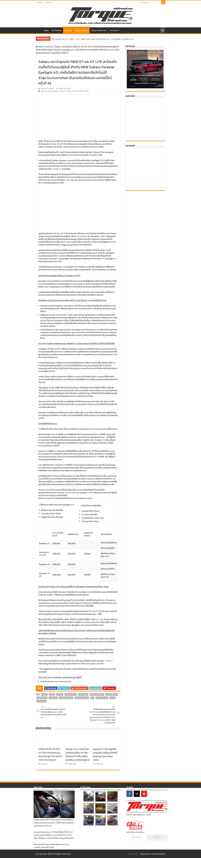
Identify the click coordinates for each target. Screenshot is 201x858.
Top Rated (137, 837)
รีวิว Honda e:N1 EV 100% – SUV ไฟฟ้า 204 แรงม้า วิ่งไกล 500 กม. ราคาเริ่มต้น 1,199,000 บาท (92, 39)
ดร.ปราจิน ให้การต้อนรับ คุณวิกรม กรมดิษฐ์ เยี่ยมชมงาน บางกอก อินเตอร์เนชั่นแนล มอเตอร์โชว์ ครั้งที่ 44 (54, 712)
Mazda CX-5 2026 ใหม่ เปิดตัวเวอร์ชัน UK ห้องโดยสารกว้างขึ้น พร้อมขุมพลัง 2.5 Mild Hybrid (77, 754)
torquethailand (82, 698)
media (45, 694)
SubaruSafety (112, 694)
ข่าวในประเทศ (42, 701)
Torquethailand (158, 853)
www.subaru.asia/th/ (94, 663)
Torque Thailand (47, 88)
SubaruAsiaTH (71, 694)
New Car (68, 30)
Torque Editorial (98, 30)
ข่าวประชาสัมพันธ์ (77, 91)
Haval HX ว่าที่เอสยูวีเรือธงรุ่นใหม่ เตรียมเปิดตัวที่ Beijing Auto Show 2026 (105, 754)
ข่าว (93, 698)
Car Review (57, 30)
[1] (78, 275)
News (46, 30)
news (52, 694)
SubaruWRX (42, 698)
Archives (114, 30)
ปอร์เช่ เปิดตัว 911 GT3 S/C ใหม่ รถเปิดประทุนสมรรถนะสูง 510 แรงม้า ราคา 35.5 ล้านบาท (50, 754)
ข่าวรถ (86, 91)
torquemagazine (66, 698)
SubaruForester (97, 694)
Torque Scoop (81, 30)
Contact (48, 2)
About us (40, 2)
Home (39, 30)
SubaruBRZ (83, 694)
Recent (157, 837)
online (60, 694)
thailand (53, 698)
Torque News (53, 91)
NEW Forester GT (46, 498)
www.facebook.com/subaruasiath (55, 681)
